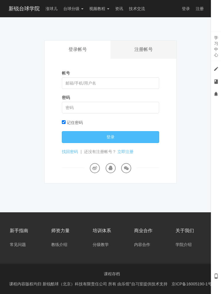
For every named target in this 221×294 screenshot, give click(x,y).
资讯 (119, 8)
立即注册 (125, 151)
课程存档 (112, 274)
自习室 (137, 284)
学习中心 (216, 46)
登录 (186, 8)
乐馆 (126, 284)
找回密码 (70, 151)
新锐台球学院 (24, 9)
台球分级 (73, 8)
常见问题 (18, 244)
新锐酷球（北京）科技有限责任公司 (75, 284)
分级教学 (101, 244)
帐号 (66, 73)
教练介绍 (59, 244)
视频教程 (99, 8)
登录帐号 (77, 49)
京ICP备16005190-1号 (192, 284)
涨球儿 (51, 8)
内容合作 (142, 244)
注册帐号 (143, 49)
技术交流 (137, 8)
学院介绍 (184, 244)
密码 (66, 97)
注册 (200, 8)
